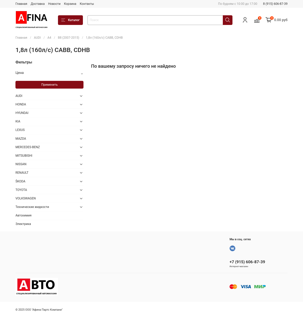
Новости (54, 4)
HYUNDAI (21, 113)
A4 (49, 37)
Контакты (87, 4)
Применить (49, 84)
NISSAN (20, 164)
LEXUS (20, 130)
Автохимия (23, 215)
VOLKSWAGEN (25, 198)
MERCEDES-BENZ (27, 147)
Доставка (38, 4)
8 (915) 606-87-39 (275, 4)
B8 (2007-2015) (68, 37)
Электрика (23, 224)
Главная (21, 4)
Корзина (70, 4)
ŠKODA (20, 181)
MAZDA (20, 138)
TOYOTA (21, 190)
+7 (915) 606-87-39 (247, 262)
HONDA (20, 104)
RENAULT (21, 172)
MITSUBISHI (23, 155)
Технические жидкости (32, 207)
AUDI (37, 37)
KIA (17, 121)
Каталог (70, 20)
